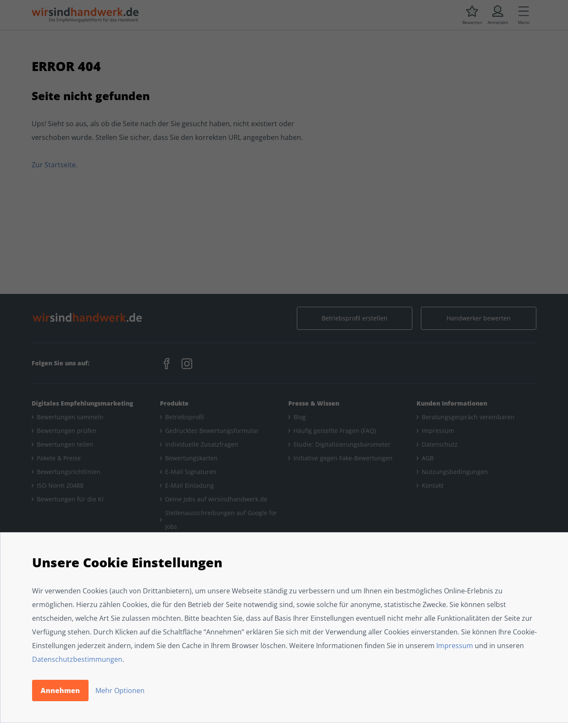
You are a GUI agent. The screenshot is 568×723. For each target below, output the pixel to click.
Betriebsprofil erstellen (355, 318)
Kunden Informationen (452, 403)
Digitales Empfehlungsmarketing (82, 403)
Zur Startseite (54, 164)
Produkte (174, 403)
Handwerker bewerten (479, 318)
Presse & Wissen (313, 403)
